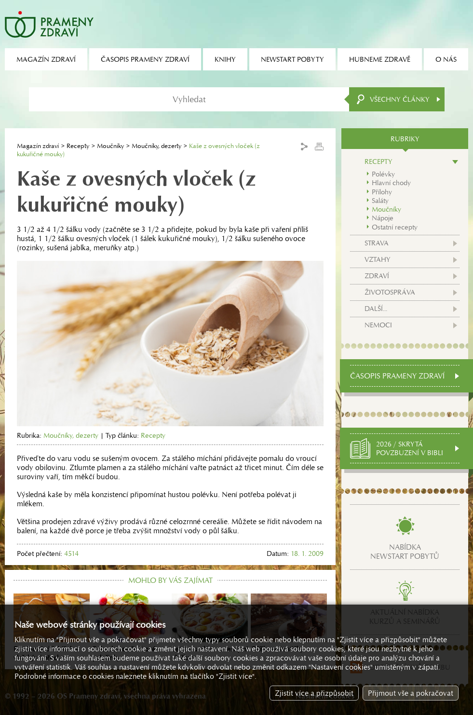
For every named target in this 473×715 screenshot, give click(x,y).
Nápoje (382, 218)
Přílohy (382, 192)
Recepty (78, 146)
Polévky (383, 174)
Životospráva (390, 292)
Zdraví (377, 275)
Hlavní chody (391, 182)
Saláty (380, 200)
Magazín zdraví (38, 146)
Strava (377, 243)
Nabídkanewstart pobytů (404, 551)
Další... (376, 308)
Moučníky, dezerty (156, 146)
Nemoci (378, 325)
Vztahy (378, 259)
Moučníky (110, 146)
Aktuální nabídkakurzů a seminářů (404, 616)
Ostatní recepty (395, 227)
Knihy (225, 59)
